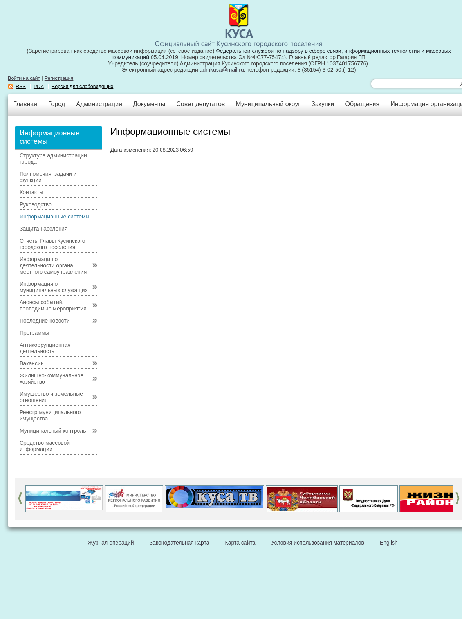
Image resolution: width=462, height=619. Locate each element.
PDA (39, 86)
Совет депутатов (200, 104)
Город (56, 104)
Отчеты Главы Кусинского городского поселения (52, 244)
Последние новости (45, 321)
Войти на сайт (24, 78)
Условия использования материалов (317, 543)
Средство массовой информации (45, 446)
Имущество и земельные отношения (51, 397)
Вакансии (32, 363)
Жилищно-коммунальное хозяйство (51, 378)
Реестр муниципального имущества (50, 415)
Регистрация (59, 78)
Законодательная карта (179, 543)
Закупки (322, 104)
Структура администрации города (53, 158)
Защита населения (43, 229)
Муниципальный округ (268, 104)
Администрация (99, 104)
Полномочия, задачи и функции (48, 177)
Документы (149, 104)
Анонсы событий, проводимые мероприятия (53, 305)
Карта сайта (240, 543)
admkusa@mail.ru (222, 70)
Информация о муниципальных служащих (54, 287)
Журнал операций (111, 543)
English (389, 543)
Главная (25, 104)
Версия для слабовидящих (83, 86)
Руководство (36, 204)
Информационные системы (55, 216)
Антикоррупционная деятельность (45, 348)
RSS (21, 86)
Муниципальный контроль (53, 431)
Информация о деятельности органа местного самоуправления (53, 265)
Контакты (31, 192)
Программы (34, 333)
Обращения (362, 104)
